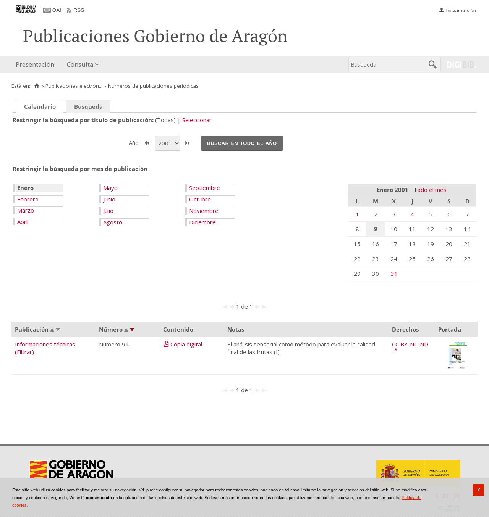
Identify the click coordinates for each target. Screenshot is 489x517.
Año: (135, 142)
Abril (23, 221)
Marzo (25, 210)
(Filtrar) (24, 352)
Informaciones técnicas (45, 344)
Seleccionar (197, 120)
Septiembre (204, 188)
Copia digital (186, 344)
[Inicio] (36, 86)
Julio (108, 210)
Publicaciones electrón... (73, 85)
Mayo (110, 188)
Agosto (112, 222)
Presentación (35, 64)
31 (394, 273)
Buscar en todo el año (242, 143)
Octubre (200, 199)
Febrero (28, 199)
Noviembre (204, 210)
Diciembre (202, 222)
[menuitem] (37, 64)
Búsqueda (88, 106)
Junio (109, 199)
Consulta (80, 64)
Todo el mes (430, 189)
